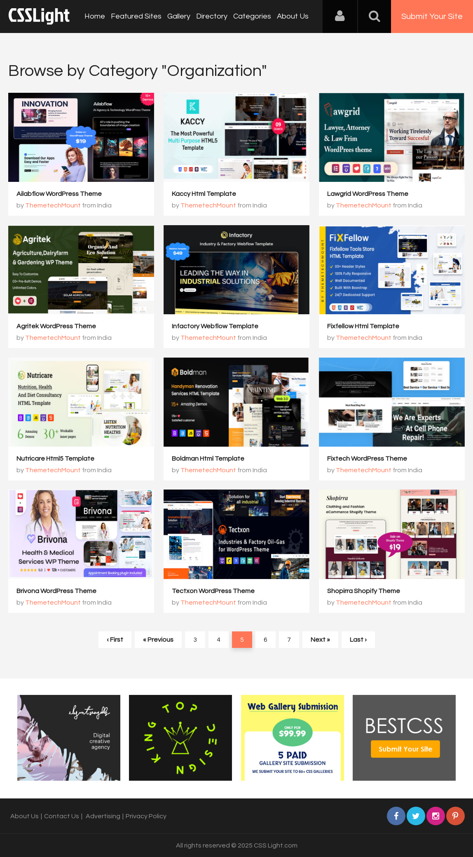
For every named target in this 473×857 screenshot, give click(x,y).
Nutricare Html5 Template (55, 458)
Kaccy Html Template (204, 194)
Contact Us (61, 816)
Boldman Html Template (208, 458)
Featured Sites (136, 16)
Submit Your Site (432, 16)
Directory (211, 16)
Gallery (178, 16)
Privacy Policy (146, 816)
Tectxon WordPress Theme (213, 591)
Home (94, 16)
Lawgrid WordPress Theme (367, 194)
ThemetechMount (53, 205)
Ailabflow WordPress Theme (59, 194)
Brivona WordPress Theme (56, 591)
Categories (252, 16)
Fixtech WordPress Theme (367, 458)
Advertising (103, 816)
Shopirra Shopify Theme (363, 591)
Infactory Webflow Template (215, 326)
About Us (293, 16)
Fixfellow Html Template (363, 326)
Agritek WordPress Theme (56, 326)
